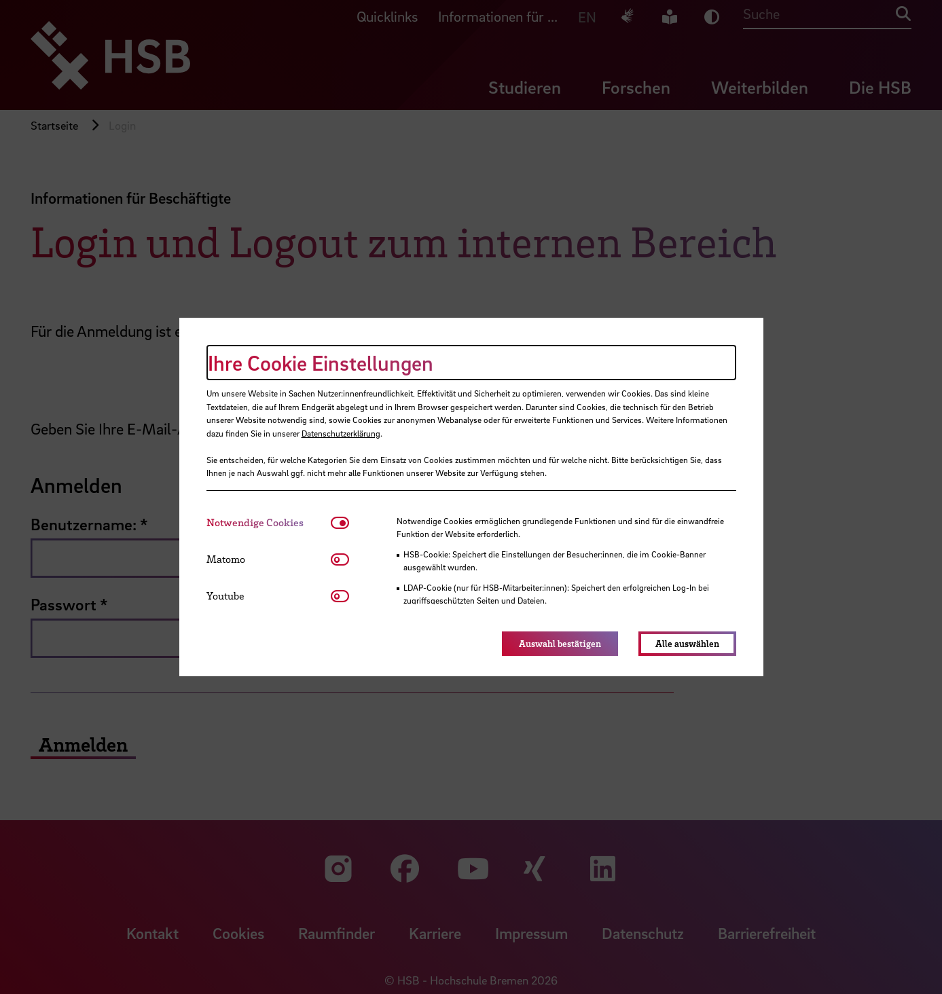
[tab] (268, 522)
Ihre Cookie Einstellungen (320, 362)
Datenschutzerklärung (341, 433)
